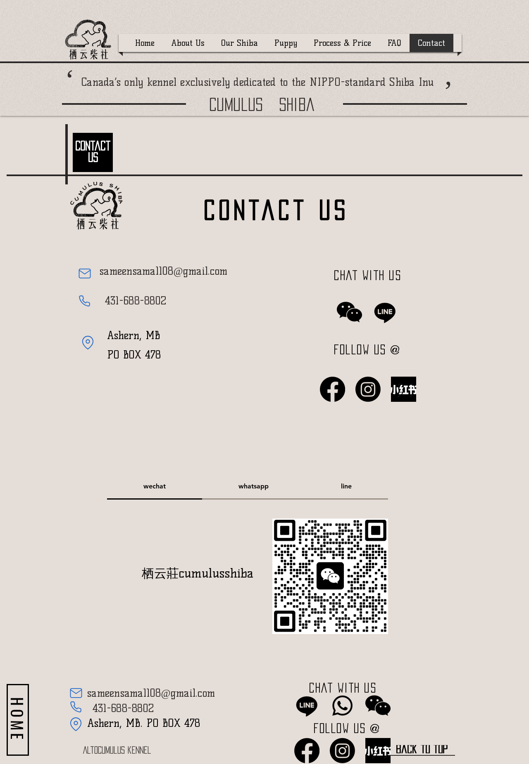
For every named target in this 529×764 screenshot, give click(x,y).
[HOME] (18, 720)
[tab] (154, 487)
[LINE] (385, 312)
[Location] (88, 342)
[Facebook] (332, 389)
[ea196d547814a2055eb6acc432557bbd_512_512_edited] (403, 389)
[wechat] (349, 312)
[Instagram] (368, 389)
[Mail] (84, 273)
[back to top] (421, 749)
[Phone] (84, 300)
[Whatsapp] (342, 705)
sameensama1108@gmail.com (163, 271)
